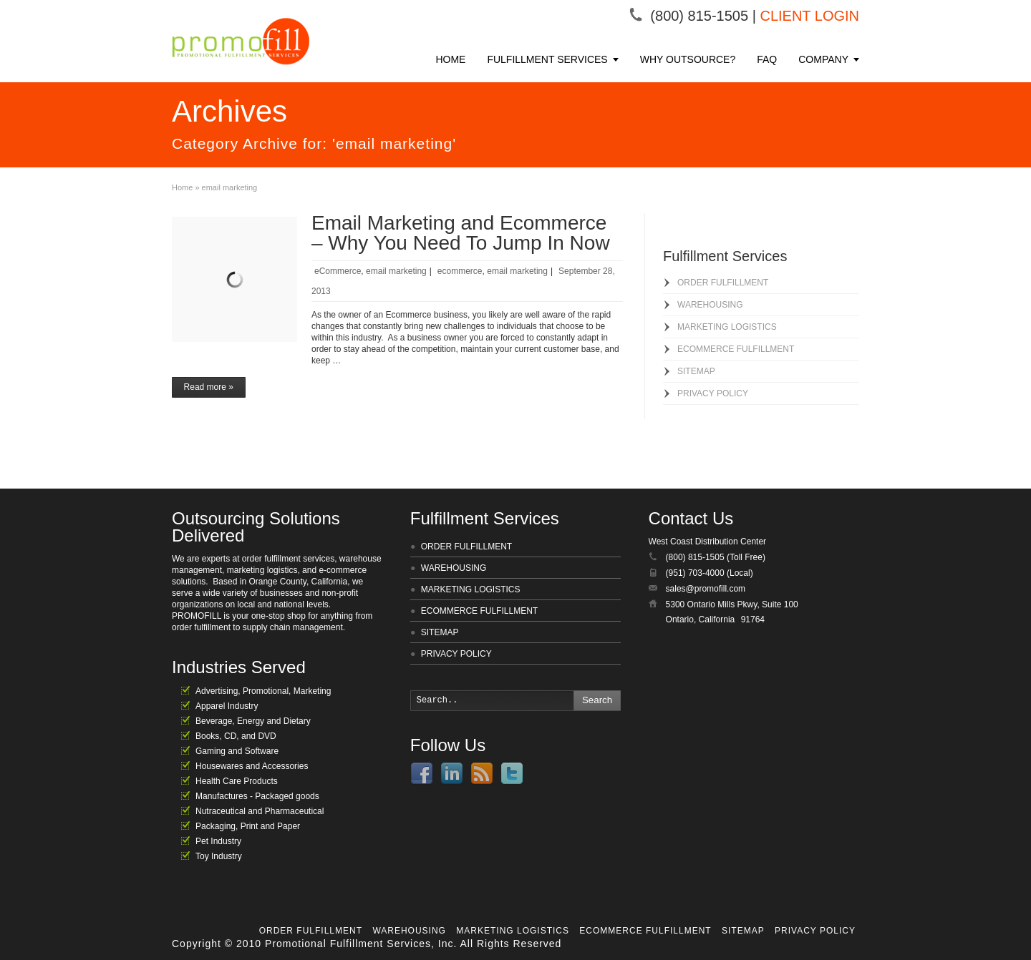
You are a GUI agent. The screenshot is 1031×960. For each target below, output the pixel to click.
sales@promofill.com (706, 589)
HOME (450, 59)
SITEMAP (696, 371)
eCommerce (337, 271)
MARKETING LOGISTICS (727, 327)
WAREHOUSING (710, 305)
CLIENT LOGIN (809, 16)
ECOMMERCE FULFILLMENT (735, 349)
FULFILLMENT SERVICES (547, 59)
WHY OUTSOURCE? (688, 59)
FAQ (767, 59)
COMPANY (823, 59)
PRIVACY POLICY (712, 393)
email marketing (396, 271)
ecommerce (460, 271)
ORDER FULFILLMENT (722, 283)
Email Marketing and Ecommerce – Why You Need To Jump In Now (460, 233)
